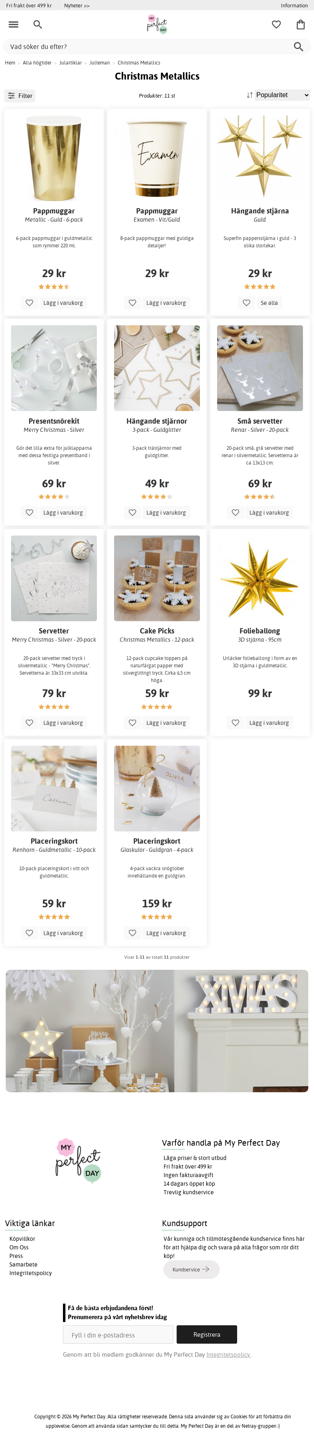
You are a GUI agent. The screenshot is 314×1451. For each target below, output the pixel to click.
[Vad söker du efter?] (157, 46)
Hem (10, 63)
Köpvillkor (22, 1238)
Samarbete (23, 1264)
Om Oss (19, 1247)
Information (294, 5)
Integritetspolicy (30, 1273)
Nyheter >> (77, 5)
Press (16, 1256)
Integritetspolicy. (228, 1354)
